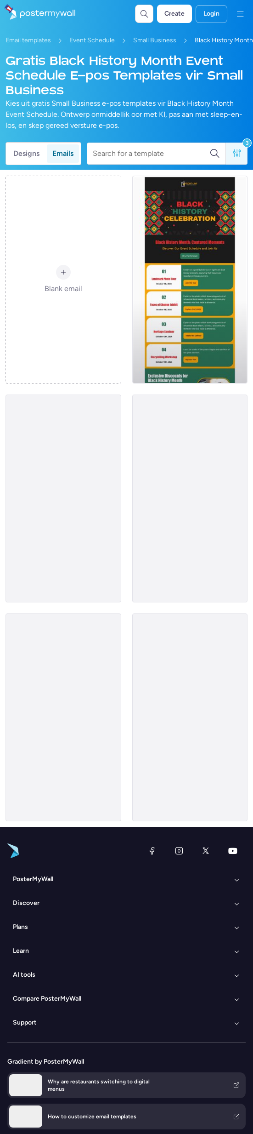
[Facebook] (152, 851)
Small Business (154, 40)
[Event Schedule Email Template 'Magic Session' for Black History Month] (190, 717)
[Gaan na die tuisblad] (37, 14)
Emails (62, 153)
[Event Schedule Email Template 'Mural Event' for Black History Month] (190, 498)
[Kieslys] (240, 14)
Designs (26, 153)
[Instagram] (179, 851)
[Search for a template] (151, 153)
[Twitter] (206, 851)
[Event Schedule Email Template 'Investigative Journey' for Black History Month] (63, 717)
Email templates (28, 40)
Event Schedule (92, 40)
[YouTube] (233, 851)
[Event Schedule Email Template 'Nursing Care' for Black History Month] (63, 498)
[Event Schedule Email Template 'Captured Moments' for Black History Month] (190, 280)
